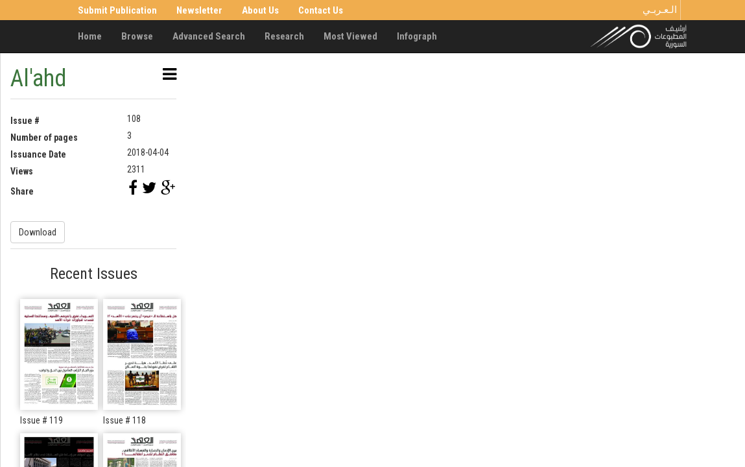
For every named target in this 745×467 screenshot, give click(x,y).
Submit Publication (117, 10)
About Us (260, 10)
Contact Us (320, 10)
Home (90, 36)
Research (284, 36)
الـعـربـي (660, 10)
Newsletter (199, 10)
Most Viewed (350, 36)
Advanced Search (208, 36)
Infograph (417, 36)
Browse (137, 36)
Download (37, 232)
